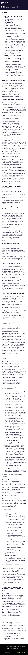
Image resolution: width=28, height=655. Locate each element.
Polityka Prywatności (11, 648)
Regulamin (19, 648)
